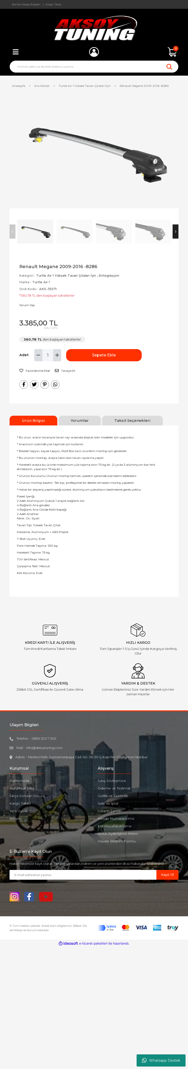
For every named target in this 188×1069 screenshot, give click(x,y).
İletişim (16, 818)
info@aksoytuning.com (44, 748)
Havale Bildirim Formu (117, 841)
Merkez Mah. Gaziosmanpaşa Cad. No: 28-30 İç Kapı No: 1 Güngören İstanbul (87, 757)
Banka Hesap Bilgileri (26, 4)
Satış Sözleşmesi (112, 780)
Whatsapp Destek (161, 1060)
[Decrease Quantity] (38, 355)
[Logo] (94, 28)
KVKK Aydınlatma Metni (118, 833)
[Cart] (172, 52)
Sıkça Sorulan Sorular (27, 796)
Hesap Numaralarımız (116, 818)
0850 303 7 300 (44, 738)
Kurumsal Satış (22, 788)
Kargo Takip (53, 4)
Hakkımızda (19, 780)
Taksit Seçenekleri (132, 420)
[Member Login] (94, 52)
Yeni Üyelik (19, 811)
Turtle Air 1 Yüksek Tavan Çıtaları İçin (66, 275)
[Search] (94, 67)
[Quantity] (47, 355)
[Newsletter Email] (83, 875)
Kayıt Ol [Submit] (167, 875)
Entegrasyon (109, 275)
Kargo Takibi (20, 803)
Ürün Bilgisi (33, 420)
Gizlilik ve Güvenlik (113, 796)
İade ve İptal (108, 803)
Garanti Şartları (110, 811)
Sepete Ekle (90, 355)
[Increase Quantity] (57, 355)
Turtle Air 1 (41, 282)
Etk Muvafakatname (115, 826)
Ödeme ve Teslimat (114, 788)
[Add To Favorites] (34, 371)
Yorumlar (80, 420)
